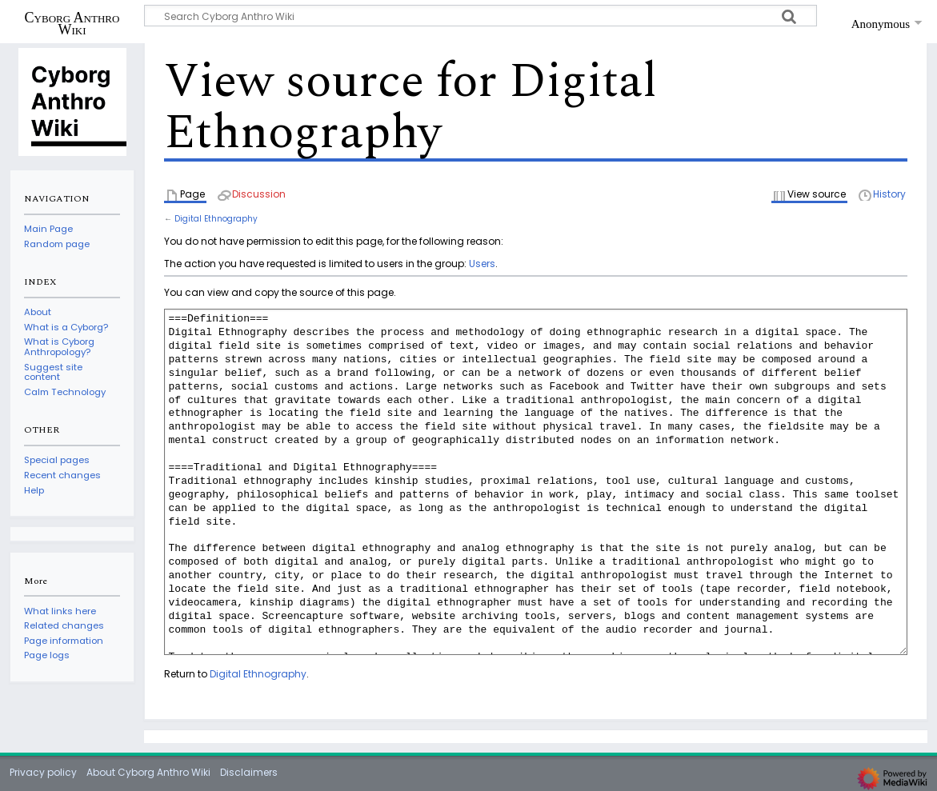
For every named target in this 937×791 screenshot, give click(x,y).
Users (482, 263)
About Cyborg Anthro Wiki (148, 772)
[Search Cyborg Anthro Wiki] (480, 16)
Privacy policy (43, 772)
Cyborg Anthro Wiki (72, 23)
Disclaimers (249, 772)
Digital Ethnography (216, 219)
